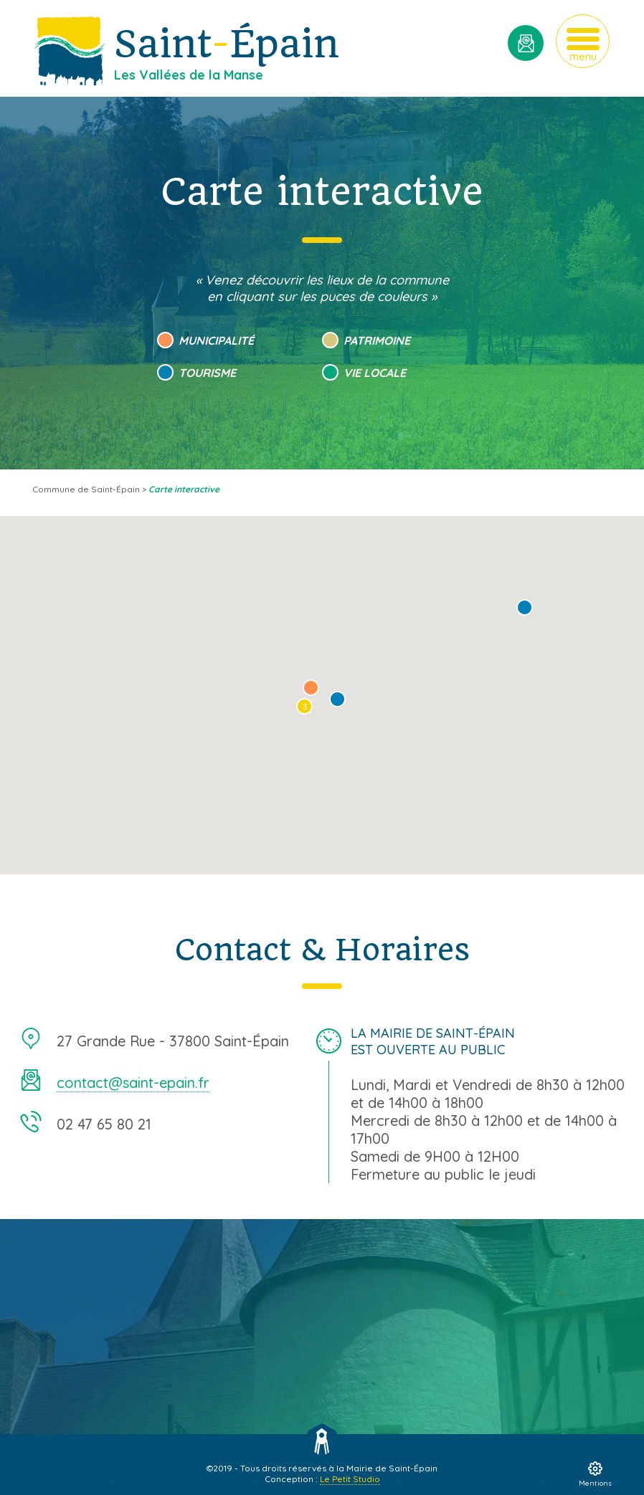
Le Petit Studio (350, 1478)
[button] (524, 607)
